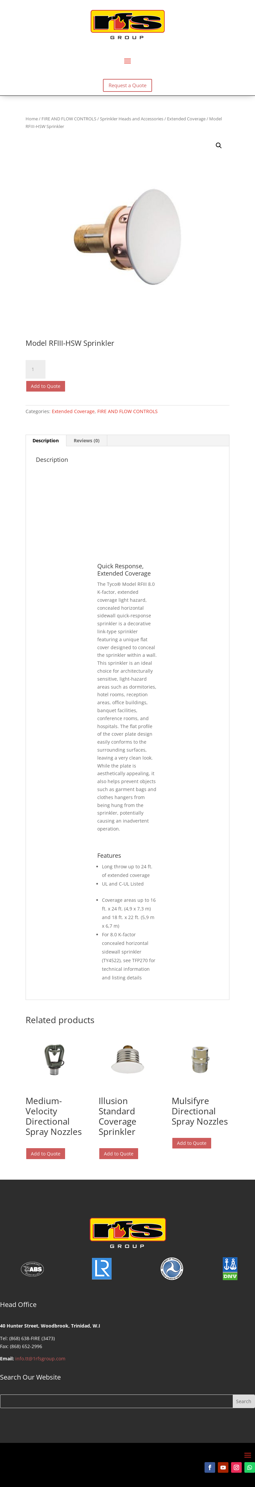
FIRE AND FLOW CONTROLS (69, 119)
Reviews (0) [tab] (87, 440)
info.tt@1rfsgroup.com (40, 1358)
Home (32, 119)
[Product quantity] (35, 369)
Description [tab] (46, 440)
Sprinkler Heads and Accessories (131, 119)
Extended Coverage (186, 119)
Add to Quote (45, 386)
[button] (219, 146)
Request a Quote (127, 85)
